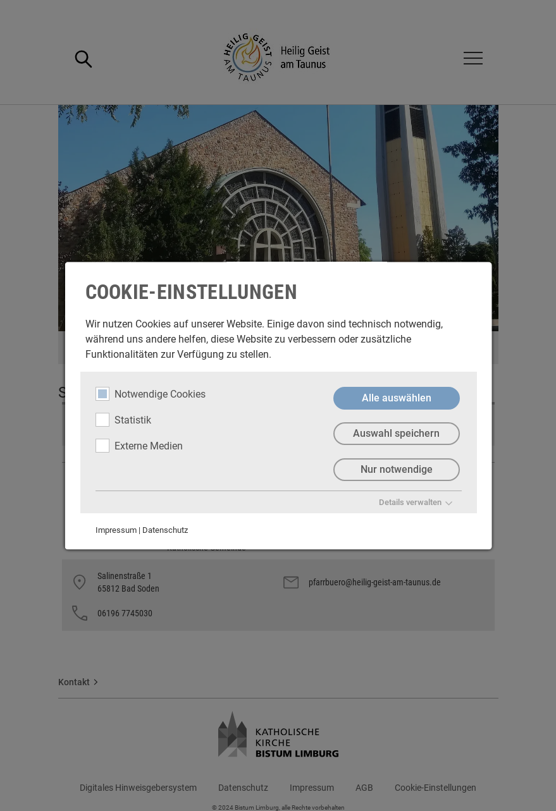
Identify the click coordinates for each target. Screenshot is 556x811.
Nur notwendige (396, 470)
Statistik (123, 420)
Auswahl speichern (396, 434)
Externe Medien (138, 446)
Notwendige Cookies (150, 394)
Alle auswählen (396, 398)
